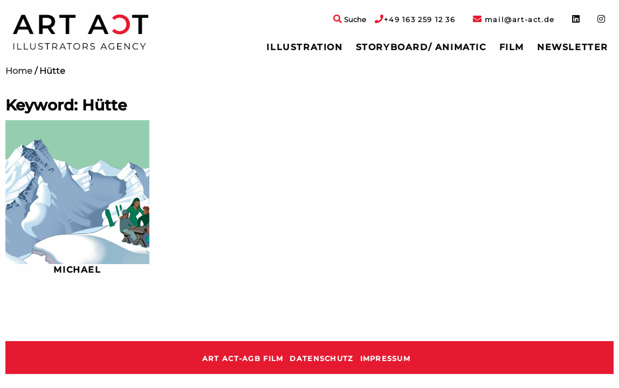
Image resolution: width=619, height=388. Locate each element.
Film (511, 47)
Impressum (385, 359)
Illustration (304, 47)
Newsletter (572, 47)
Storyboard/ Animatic (421, 47)
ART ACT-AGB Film (242, 359)
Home (18, 71)
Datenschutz (321, 359)
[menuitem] (304, 47)
